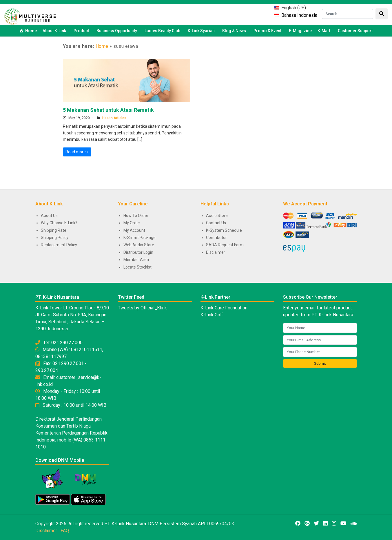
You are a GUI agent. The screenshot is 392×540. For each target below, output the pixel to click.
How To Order (135, 215)
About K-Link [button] (55, 30)
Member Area (136, 259)
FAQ (65, 530)
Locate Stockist (137, 267)
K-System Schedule (224, 230)
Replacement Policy (59, 244)
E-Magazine (300, 30)
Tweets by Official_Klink (142, 308)
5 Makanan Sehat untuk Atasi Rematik (108, 110)
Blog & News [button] (235, 30)
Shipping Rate (53, 230)
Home (31, 30)
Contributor (216, 237)
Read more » (77, 151)
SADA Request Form (225, 244)
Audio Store (217, 215)
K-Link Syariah (202, 30)
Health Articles (114, 118)
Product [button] (82, 30)
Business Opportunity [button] (117, 30)
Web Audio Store (138, 244)
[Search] (347, 14)
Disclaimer (215, 252)
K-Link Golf (211, 315)
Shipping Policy (54, 237)
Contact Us (216, 222)
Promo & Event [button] (268, 30)
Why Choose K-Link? (59, 222)
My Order (131, 222)
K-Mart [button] (325, 30)
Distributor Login (138, 252)
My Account (134, 230)
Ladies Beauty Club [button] (163, 30)
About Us (49, 215)
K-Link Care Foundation (223, 308)
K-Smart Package (139, 237)
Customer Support (355, 30)
